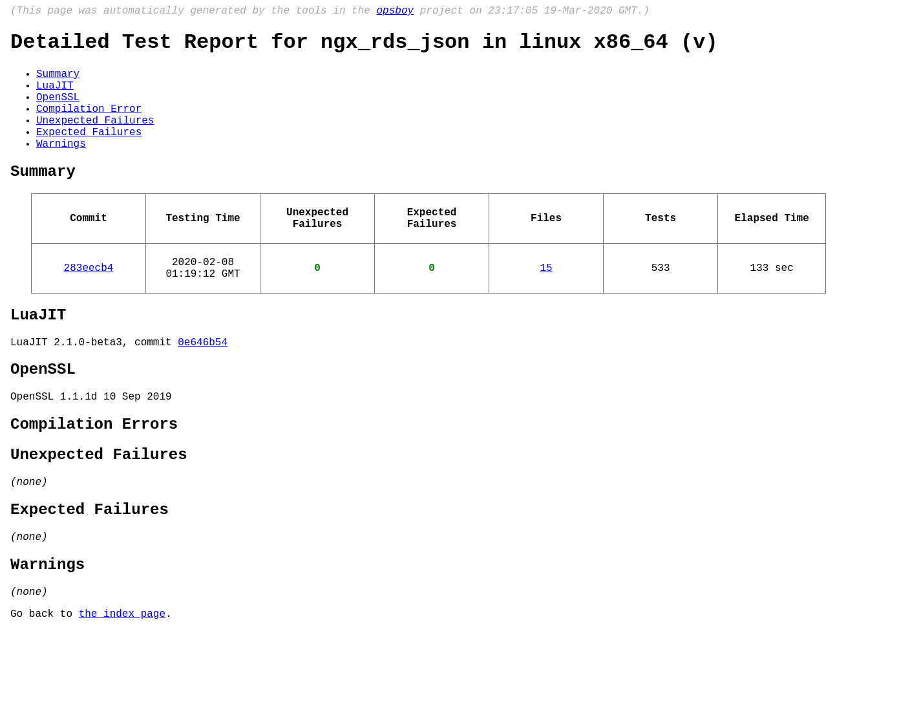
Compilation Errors (94, 478)
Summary (57, 82)
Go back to (44, 690)
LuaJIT (55, 96)
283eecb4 (89, 304)
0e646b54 (202, 387)
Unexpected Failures (95, 139)
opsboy (395, 12)
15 (546, 304)
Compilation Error (89, 125)
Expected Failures (89, 153)
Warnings (61, 167)
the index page (122, 690)
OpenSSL (57, 110)
